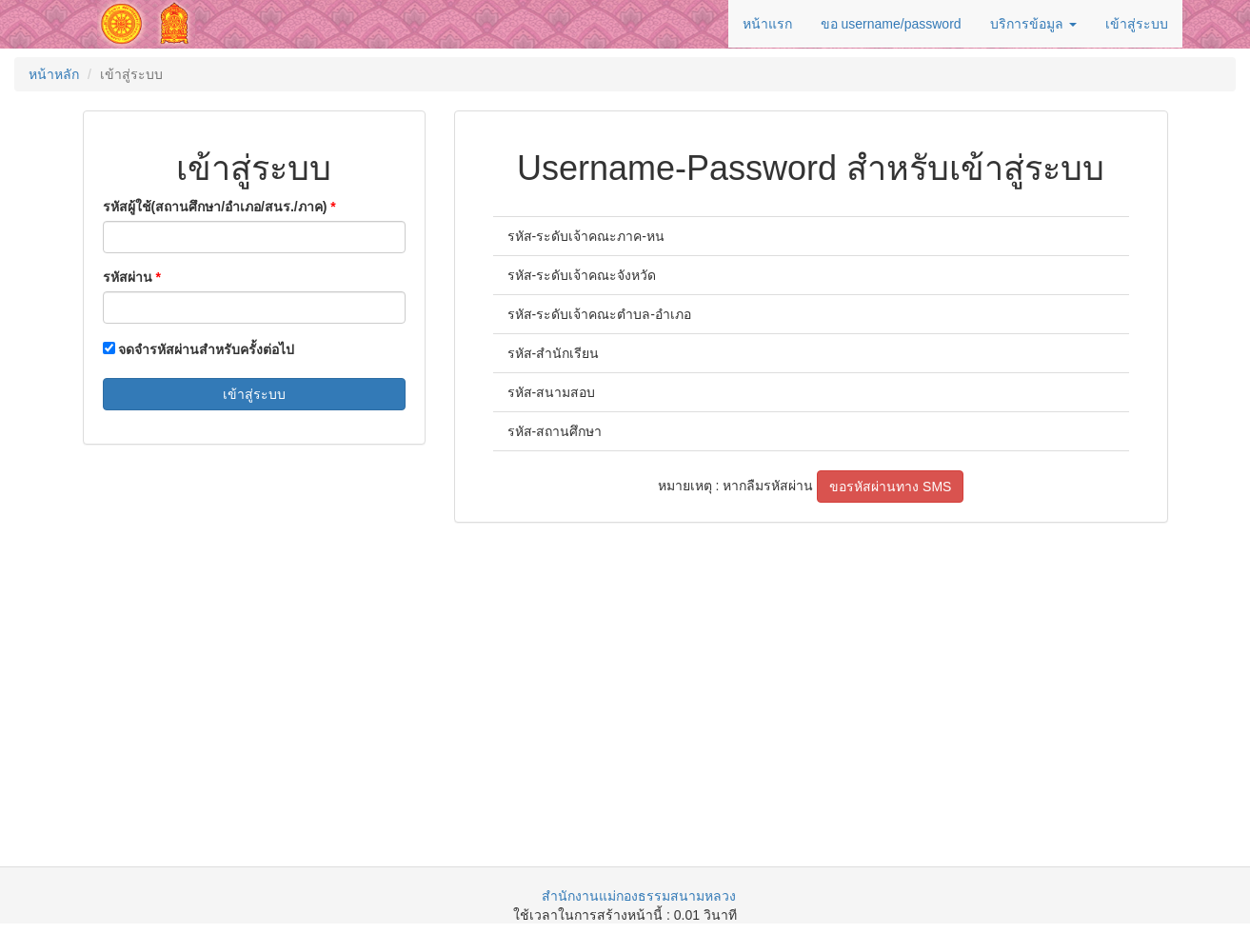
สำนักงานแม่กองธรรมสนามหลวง (639, 896)
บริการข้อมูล (1033, 23)
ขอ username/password (891, 23)
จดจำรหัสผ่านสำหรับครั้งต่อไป (199, 349)
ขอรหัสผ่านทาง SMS (890, 486)
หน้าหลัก (54, 74)
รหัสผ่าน (127, 277)
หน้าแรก (767, 23)
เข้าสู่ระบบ (1136, 23)
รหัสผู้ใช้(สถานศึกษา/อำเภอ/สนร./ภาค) (215, 206)
